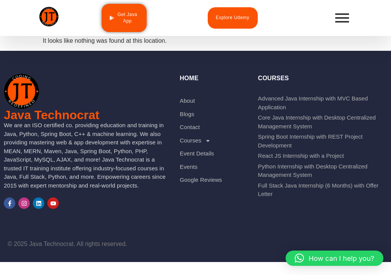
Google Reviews (201, 179)
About (187, 100)
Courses (195, 140)
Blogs (187, 114)
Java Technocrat (51, 115)
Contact (190, 127)
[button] (334, 258)
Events (188, 166)
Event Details (197, 153)
